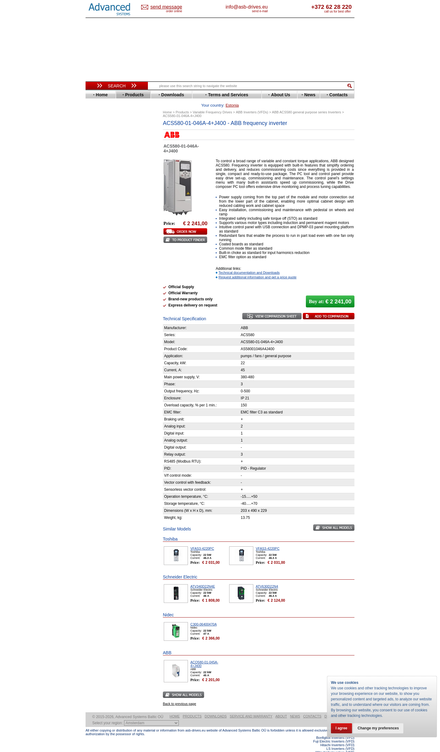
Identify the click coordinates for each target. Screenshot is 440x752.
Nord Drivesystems (109, 239)
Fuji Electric (102, 193)
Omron (97, 243)
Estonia (171, 7)
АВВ (95, 305)
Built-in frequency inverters (109, 453)
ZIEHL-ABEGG (105, 289)
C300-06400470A (203, 615)
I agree (342, 728)
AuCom (98, 310)
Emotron (99, 179)
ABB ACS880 (344, 750)
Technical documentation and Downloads (249, 263)
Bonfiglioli (101, 151)
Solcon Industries (107, 333)
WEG (96, 284)
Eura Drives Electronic (112, 184)
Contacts (312, 707)
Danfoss (99, 161)
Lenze (96, 225)
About (281, 707)
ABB (95, 138)
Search (117, 85)
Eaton (96, 170)
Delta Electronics (107, 165)
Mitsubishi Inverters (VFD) (335, 743)
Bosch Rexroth (105, 156)
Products (192, 707)
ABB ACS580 (344, 746)
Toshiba (98, 275)
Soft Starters (100, 301)
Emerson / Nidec (106, 174)
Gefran (97, 197)
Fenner (97, 188)
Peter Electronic (106, 324)
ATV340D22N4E (202, 577)
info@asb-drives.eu (272, 6)
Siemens (99, 271)
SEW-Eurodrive (105, 266)
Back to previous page (179, 694)
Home (175, 707)
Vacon (97, 280)
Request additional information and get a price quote (257, 268)
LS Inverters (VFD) (340, 739)
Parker (97, 248)
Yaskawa (99, 294)
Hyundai (99, 206)
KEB (95, 220)
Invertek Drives (105, 211)
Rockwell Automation (111, 252)
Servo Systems (102, 340)
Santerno (99, 257)
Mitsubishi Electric (108, 234)
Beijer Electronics (108, 147)
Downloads (216, 707)
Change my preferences (379, 728)
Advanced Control (108, 142)
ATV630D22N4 (267, 577)
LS (93, 229)
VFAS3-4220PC (202, 539)
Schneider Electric (108, 261)
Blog (93, 392)
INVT (95, 216)
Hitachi (97, 202)
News (295, 707)
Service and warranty (251, 707)
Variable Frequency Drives (113, 133)
